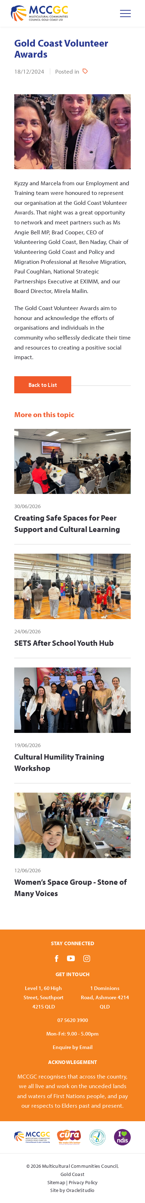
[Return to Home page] (39, 13)
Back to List (43, 384)
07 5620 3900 (72, 1020)
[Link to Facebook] (56, 958)
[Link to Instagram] (86, 958)
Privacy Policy (83, 1182)
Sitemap (56, 1182)
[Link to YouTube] (71, 958)
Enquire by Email (73, 1047)
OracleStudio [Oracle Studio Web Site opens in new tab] (80, 1190)
